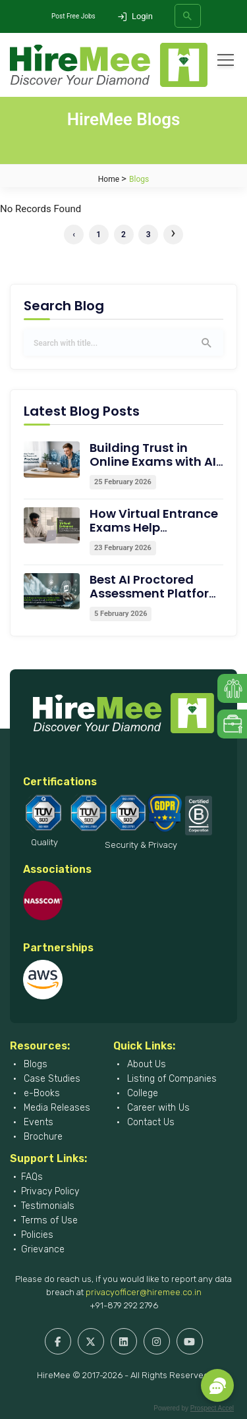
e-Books (40, 1093)
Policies (37, 1234)
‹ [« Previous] (73, 234)
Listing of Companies (170, 1078)
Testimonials (47, 1205)
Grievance (43, 1249)
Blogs (34, 1064)
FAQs (32, 1176)
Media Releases (55, 1107)
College (141, 1093)
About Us (145, 1064)
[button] (217, 1385)
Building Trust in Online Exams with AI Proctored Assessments (153, 468)
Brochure (42, 1136)
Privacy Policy (50, 1191)
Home (108, 179)
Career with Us (157, 1107)
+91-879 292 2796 (124, 1305)
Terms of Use (49, 1220)
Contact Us (149, 1122)
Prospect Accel (212, 1408)
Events (37, 1122)
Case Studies (50, 1078)
